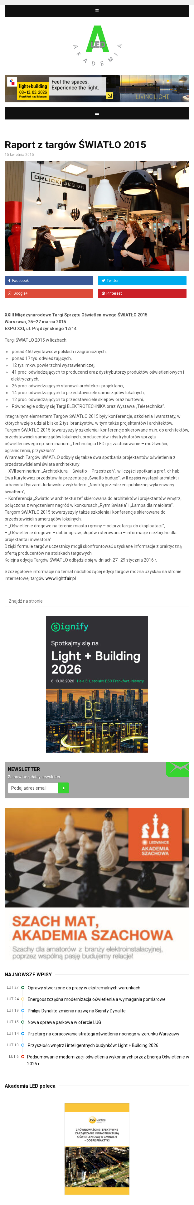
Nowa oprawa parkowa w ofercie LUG (64, 1022)
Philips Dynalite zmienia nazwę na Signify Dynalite (77, 1010)
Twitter (110, 280)
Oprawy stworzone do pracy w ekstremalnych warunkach (84, 987)
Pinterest (112, 293)
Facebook (18, 280)
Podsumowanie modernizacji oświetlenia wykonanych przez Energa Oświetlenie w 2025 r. (108, 1060)
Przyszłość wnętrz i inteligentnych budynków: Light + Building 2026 (93, 1045)
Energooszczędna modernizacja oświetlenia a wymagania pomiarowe (97, 999)
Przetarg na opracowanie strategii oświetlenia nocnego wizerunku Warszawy (103, 1033)
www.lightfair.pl (61, 578)
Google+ (18, 293)
